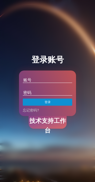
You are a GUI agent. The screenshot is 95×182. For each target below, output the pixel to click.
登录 (48, 102)
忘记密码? (31, 110)
